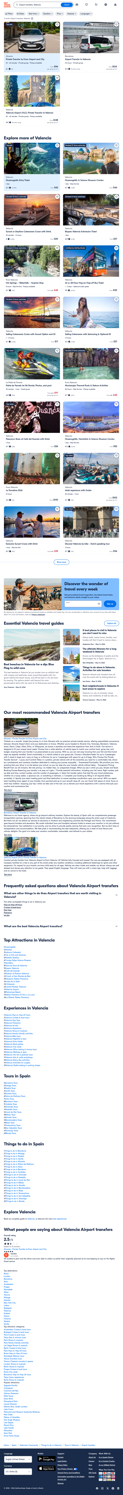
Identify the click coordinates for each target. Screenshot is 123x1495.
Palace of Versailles (12, 1417)
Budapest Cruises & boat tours (16, 1332)
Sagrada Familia (10, 1385)
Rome (6, 1274)
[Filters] (9, 13)
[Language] (106, 5)
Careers (91, 1461)
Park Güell (8, 1415)
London (7, 1276)
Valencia (31, 1219)
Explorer (92, 1477)
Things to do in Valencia (51, 1445)
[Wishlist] (86, 5)
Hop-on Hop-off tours (13, 905)
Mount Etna (9, 1425)
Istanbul (7, 1300)
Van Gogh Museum (12, 1420)
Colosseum (8, 1388)
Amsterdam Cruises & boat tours (17, 1330)
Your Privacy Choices (67, 1469)
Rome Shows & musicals (14, 1380)
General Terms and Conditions (69, 1473)
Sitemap (61, 1483)
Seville (6, 1324)
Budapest (8, 1308)
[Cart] (96, 5)
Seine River (8, 1399)
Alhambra (8, 1430)
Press (90, 1469)
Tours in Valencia (72, 1445)
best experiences (59, 1219)
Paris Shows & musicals (13, 1340)
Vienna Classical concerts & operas (18, 1361)
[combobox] (37, 4)
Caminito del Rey (11, 1391)
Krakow (7, 1313)
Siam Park (8, 1433)
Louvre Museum (10, 1404)
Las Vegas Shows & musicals (15, 1345)
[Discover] (77, 5)
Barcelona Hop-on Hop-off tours (17, 1375)
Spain (14, 1445)
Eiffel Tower (8, 1396)
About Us (92, 1457)
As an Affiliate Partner (107, 1465)
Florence (7, 1319)
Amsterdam (8, 1284)
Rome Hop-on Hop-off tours (15, 1353)
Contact (60, 1457)
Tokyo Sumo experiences (14, 1377)
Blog (90, 1465)
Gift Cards (92, 1473)
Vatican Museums (11, 1393)
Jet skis (7, 915)
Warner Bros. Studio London (15, 1407)
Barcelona (8, 1279)
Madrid (7, 1321)
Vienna (7, 1295)
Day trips (7, 910)
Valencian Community (29, 1445)
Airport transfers (88, 1445)
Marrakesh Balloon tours (14, 1356)
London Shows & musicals (14, 1364)
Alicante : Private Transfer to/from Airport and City (25, 1249)
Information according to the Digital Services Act (71, 1478)
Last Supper (8, 1423)
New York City (10, 1303)
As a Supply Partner (106, 1457)
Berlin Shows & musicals (14, 1367)
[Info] (32, 18)
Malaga (7, 1297)
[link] (32, 47)
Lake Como (8, 1409)
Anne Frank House (11, 1436)
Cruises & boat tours (12, 907)
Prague (7, 1287)
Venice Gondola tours (13, 1359)
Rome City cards (10, 1372)
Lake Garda (9, 1428)
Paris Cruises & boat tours (14, 1335)
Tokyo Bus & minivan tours (15, 1337)
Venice (6, 1316)
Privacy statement (38, 615)
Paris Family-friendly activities (16, 1343)
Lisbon (6, 1305)
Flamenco (8, 913)
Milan (6, 1292)
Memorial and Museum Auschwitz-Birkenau (22, 1412)
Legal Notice (62, 1461)
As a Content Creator (107, 1461)
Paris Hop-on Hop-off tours (15, 1351)
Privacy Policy (62, 1465)
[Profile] (115, 5)
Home (6, 1445)
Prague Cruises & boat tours (15, 1369)
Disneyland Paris (11, 1401)
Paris (6, 1282)
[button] (32, 47)
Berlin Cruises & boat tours (15, 1348)
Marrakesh (8, 1290)
